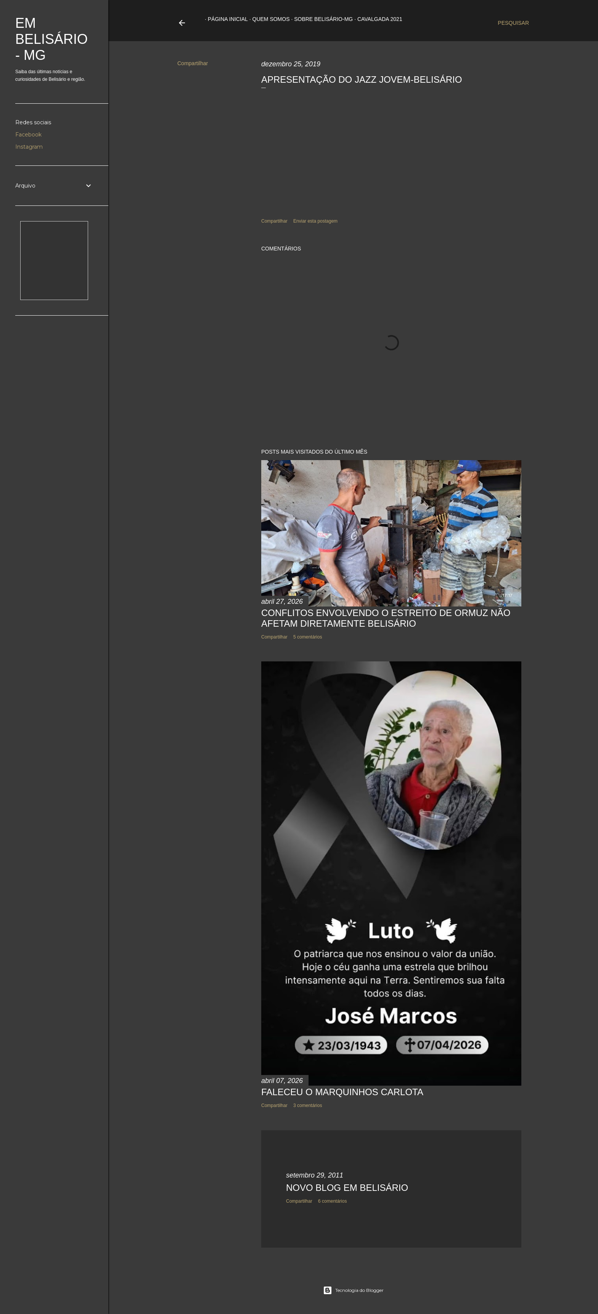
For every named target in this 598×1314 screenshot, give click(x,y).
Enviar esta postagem (315, 221)
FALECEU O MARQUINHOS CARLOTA (342, 1092)
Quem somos (268, 19)
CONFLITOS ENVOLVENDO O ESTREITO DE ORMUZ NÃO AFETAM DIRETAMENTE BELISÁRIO (385, 618)
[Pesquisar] (513, 23)
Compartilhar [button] (192, 63)
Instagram (29, 146)
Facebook (28, 134)
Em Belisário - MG (51, 39)
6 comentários (332, 1201)
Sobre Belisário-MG (320, 19)
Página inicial (225, 19)
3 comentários (307, 1105)
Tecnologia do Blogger (353, 1290)
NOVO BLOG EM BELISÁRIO (347, 1187)
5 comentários (307, 637)
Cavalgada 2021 (376, 19)
